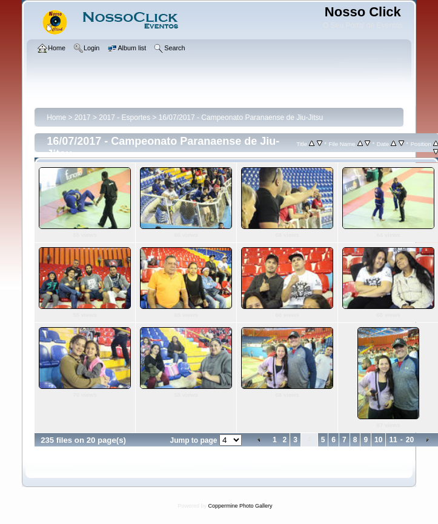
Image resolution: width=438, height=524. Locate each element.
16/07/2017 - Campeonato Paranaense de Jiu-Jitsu (241, 117)
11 (393, 440)
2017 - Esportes (124, 117)
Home (56, 117)
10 (378, 440)
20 (410, 440)
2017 (83, 117)
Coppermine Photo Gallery (240, 506)
